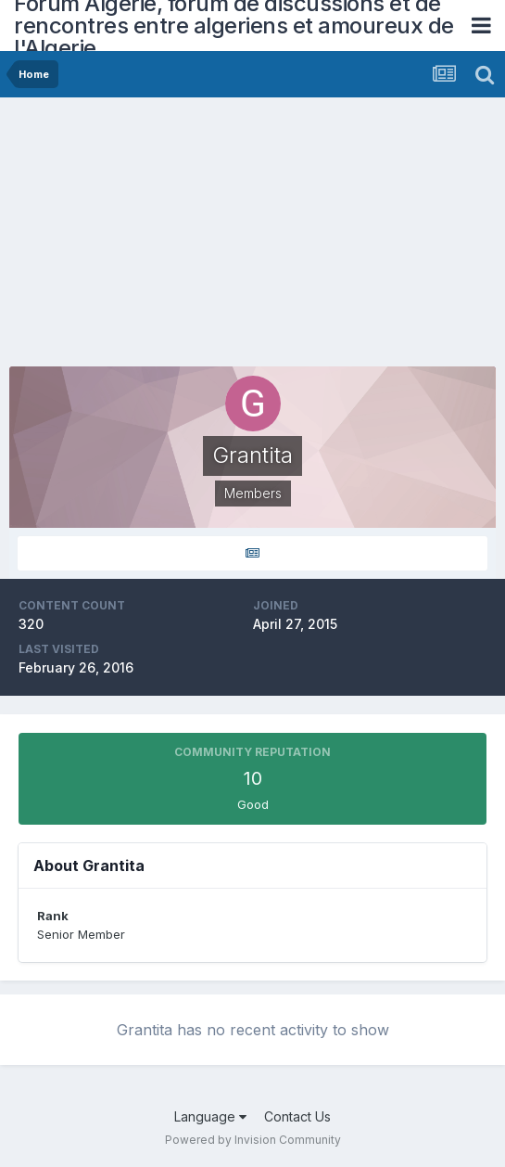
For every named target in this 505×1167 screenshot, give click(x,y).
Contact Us (297, 1116)
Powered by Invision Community (253, 1140)
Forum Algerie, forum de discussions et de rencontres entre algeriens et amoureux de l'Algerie (234, 25)
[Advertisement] (226, 236)
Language (210, 1116)
